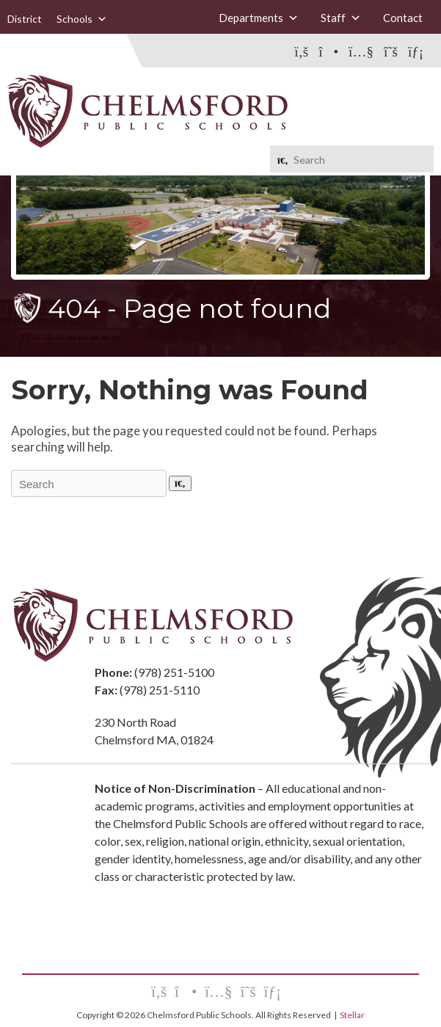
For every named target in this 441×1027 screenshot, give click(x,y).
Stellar (352, 1014)
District (24, 18)
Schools (82, 19)
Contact (403, 17)
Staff (341, 18)
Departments (259, 18)
